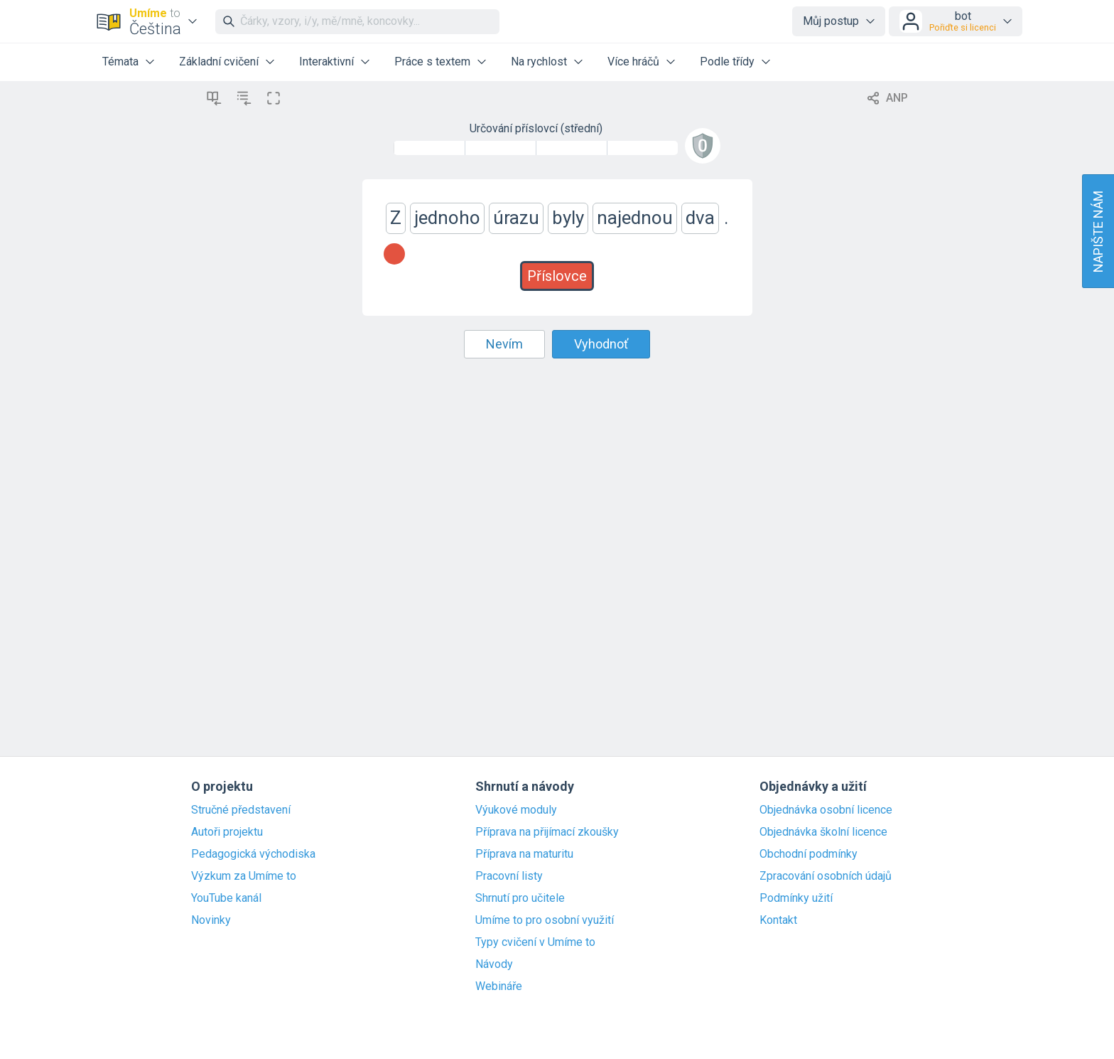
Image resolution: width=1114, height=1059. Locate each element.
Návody (494, 964)
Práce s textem (432, 61)
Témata (120, 61)
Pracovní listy (509, 876)
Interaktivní (326, 61)
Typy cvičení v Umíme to (535, 942)
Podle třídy (727, 61)
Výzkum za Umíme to (243, 876)
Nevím (504, 343)
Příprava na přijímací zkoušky (547, 832)
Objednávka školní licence (823, 832)
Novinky (211, 920)
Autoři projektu (227, 832)
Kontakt (778, 920)
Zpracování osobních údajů (825, 876)
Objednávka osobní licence (825, 810)
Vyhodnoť (601, 343)
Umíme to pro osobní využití (544, 920)
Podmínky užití (796, 898)
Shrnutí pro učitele (520, 898)
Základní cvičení (219, 61)
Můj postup (831, 21)
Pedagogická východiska (253, 854)
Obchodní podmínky (808, 854)
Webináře (498, 986)
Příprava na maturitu (524, 854)
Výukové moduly (516, 810)
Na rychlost (539, 61)
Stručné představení (241, 810)
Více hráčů (633, 61)
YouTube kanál (226, 898)
